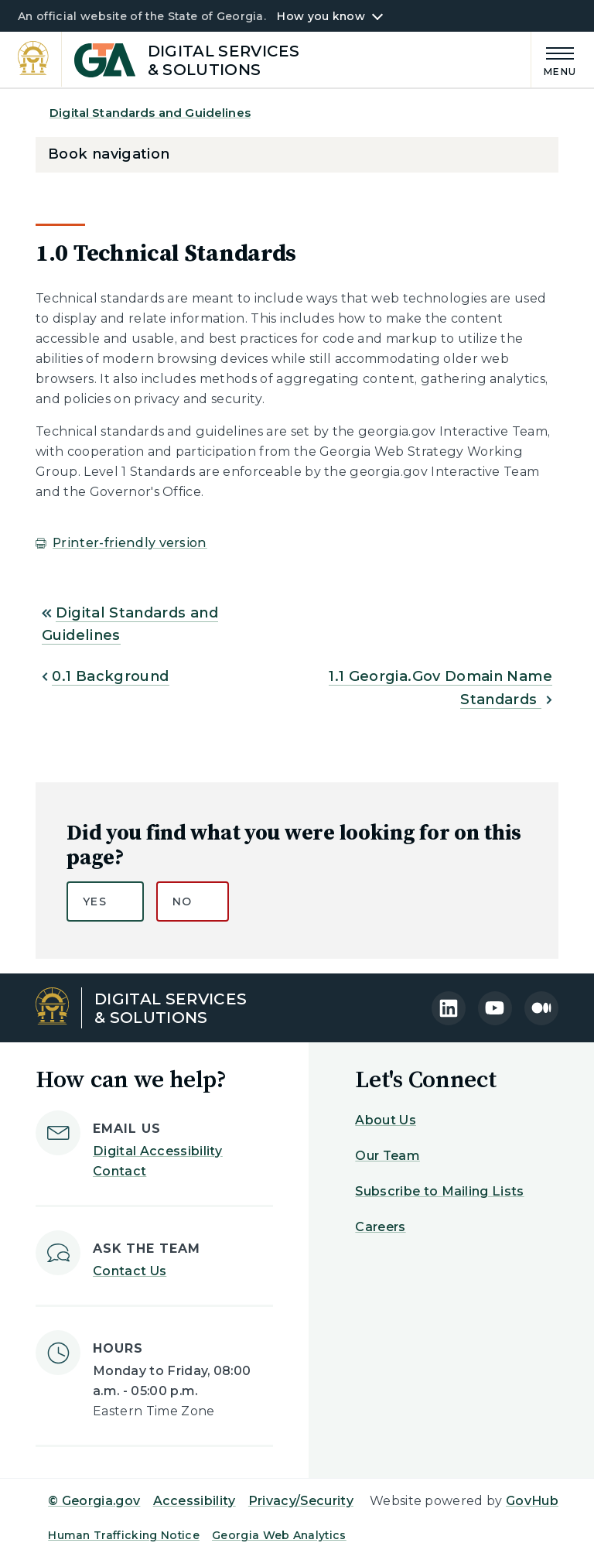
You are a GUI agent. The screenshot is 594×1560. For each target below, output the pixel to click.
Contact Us (129, 1271)
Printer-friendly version (130, 542)
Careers (380, 1227)
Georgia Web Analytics (279, 1535)
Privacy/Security (300, 1500)
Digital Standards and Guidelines (150, 112)
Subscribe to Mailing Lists (439, 1191)
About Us (385, 1120)
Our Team (387, 1155)
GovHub (532, 1500)
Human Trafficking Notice (124, 1535)
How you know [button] (320, 16)
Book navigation (108, 153)
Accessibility (194, 1500)
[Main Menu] (553, 59)
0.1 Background (110, 676)
